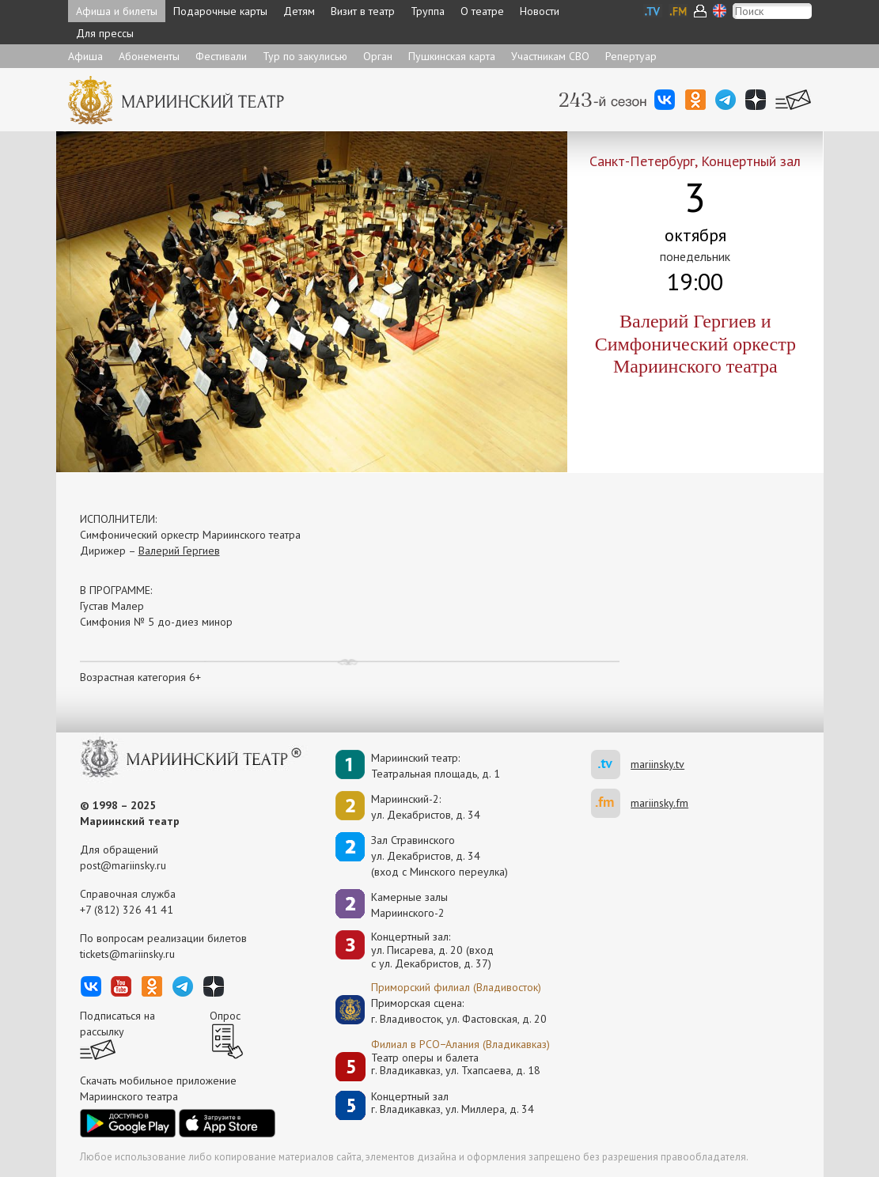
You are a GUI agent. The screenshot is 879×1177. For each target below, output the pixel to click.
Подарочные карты (220, 11)
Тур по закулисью (305, 56)
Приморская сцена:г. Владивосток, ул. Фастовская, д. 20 (442, 1011)
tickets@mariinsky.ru (127, 954)
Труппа (428, 11)
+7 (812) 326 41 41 (126, 910)
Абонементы (149, 56)
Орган (377, 56)
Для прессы (105, 33)
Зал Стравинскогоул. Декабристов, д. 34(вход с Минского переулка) (439, 856)
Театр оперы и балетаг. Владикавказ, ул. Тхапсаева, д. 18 (455, 1064)
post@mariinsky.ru (123, 865)
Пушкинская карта (451, 56)
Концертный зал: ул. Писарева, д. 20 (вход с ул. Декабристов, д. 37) (432, 950)
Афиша (85, 56)
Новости (539, 11)
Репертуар (631, 56)
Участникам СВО (550, 56)
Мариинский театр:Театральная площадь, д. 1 (435, 766)
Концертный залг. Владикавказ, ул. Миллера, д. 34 (452, 1103)
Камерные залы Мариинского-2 (409, 905)
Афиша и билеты (116, 11)
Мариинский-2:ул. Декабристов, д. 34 (425, 807)
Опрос (225, 1016)
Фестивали (221, 56)
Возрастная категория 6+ (140, 677)
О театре (482, 11)
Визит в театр (363, 11)
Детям (299, 11)
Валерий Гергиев (179, 550)
